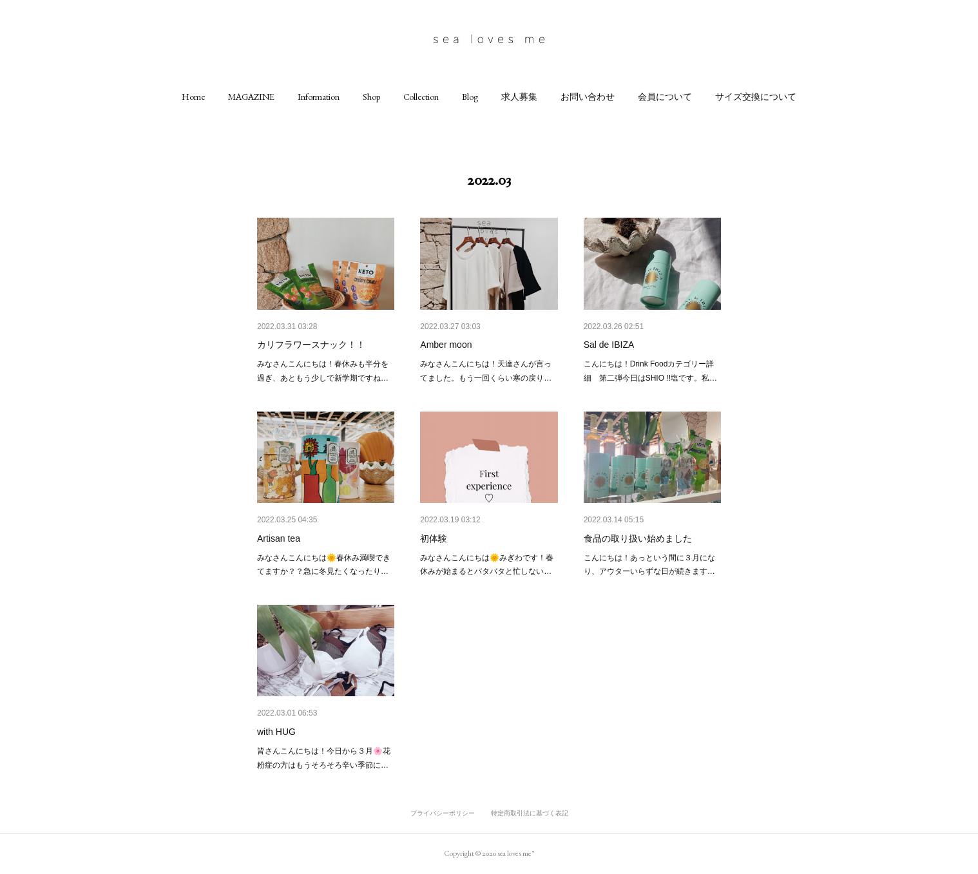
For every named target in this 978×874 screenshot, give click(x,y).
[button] (193, 96)
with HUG (276, 732)
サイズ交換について (755, 96)
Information (319, 96)
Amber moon (446, 344)
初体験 (433, 538)
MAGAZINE (251, 96)
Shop (371, 96)
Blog (470, 96)
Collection (421, 96)
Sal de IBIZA (609, 344)
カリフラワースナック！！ (311, 344)
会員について (665, 96)
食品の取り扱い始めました (638, 538)
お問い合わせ (588, 96)
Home (193, 96)
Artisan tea (278, 538)
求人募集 (519, 96)
